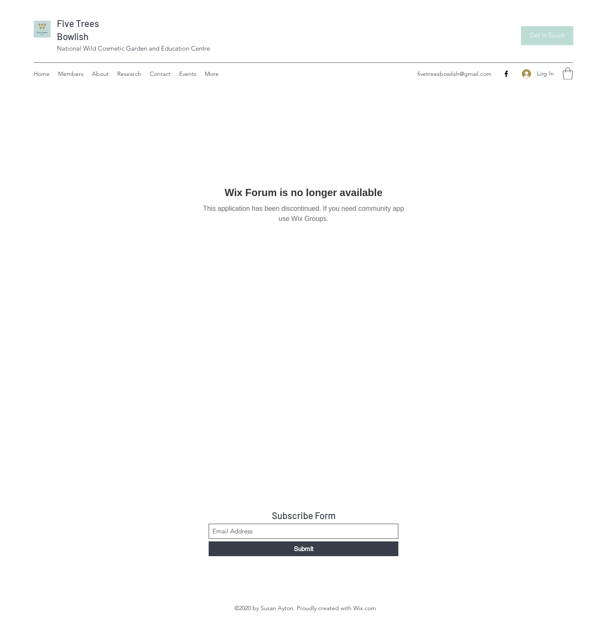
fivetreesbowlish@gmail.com (454, 74)
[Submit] (303, 548)
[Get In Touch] (547, 35)
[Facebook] (506, 74)
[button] (568, 73)
